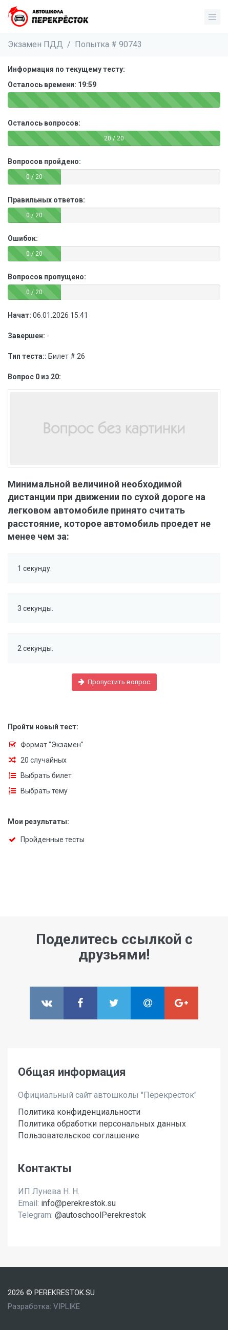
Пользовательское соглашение (78, 1135)
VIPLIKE (66, 1306)
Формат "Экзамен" (52, 745)
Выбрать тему (44, 791)
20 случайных (43, 760)
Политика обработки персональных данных (102, 1124)
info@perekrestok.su (78, 1203)
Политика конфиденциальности (79, 1112)
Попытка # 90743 (108, 44)
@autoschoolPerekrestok (100, 1215)
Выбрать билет (46, 775)
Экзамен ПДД (35, 44)
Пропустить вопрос (114, 682)
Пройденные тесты (52, 839)
